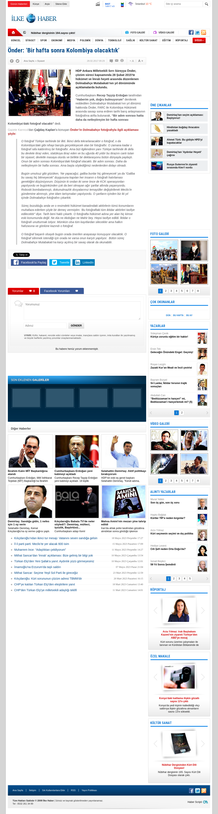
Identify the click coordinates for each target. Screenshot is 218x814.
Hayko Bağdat (173, 516)
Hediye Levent (173, 547)
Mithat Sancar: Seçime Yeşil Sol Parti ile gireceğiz (46, 572)
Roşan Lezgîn (173, 366)
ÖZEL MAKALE (160, 656)
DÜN (168, 315)
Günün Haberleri (19, 4)
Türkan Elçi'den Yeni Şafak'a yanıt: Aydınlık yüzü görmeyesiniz (54, 561)
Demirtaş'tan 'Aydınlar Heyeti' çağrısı (184, 154)
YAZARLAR (157, 326)
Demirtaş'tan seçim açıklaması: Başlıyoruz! (185, 116)
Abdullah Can (173, 399)
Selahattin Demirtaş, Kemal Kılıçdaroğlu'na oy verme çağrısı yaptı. (30, 526)
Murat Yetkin (173, 501)
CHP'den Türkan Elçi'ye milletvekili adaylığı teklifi (45, 590)
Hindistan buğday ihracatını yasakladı (183, 129)
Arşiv (47, 4)
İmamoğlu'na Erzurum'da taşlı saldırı (37, 567)
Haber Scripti (195, 802)
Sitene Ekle (61, 4)
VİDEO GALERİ (159, 424)
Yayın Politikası (89, 790)
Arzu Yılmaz (173, 532)
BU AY (189, 315)
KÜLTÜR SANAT (161, 723)
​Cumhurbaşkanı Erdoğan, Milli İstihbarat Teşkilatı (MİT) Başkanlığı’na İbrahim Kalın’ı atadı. (30, 476)
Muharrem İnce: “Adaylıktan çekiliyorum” (40, 549)
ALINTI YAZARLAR (162, 492)
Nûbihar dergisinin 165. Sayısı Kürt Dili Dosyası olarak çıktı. (179, 770)
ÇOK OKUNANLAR (162, 302)
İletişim (32, 790)
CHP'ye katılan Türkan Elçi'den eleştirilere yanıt (44, 584)
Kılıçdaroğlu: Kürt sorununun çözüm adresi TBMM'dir (48, 578)
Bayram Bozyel (173, 383)
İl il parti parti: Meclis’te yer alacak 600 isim (41, 544)
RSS (73, 790)
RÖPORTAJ (158, 590)
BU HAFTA (178, 315)
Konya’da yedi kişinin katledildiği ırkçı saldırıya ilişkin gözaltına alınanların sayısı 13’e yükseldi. (179, 705)
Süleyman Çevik (173, 335)
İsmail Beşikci (173, 563)
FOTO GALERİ (159, 234)
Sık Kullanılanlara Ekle (53, 790)
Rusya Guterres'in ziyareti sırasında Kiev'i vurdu (182, 166)
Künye (36, 4)
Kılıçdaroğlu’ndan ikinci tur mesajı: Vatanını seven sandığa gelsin (55, 538)
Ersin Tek (173, 350)
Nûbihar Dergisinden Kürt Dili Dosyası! (56, 32)
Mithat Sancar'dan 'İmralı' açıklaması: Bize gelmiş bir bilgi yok (53, 555)
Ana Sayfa (18, 790)
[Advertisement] (135, 18)
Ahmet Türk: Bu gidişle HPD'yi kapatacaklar (185, 141)
